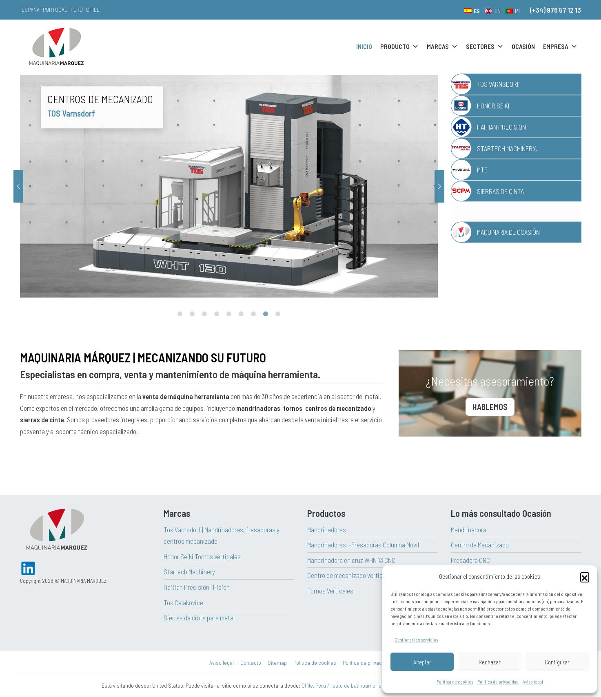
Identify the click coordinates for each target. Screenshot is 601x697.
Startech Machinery (189, 571)
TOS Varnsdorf (498, 84)
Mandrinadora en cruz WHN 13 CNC (351, 560)
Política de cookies (455, 681)
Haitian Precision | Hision (197, 587)
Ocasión (523, 46)
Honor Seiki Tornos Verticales (202, 556)
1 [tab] (180, 314)
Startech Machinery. (507, 148)
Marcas (442, 46)
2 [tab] (192, 314)
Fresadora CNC (470, 560)
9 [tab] (278, 314)
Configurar (557, 662)
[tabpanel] (277, 186)
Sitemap (277, 662)
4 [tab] (217, 314)
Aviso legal (533, 681)
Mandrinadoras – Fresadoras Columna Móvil (363, 544)
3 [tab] (204, 314)
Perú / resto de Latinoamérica (349, 685)
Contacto (250, 662)
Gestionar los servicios (416, 639)
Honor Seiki (493, 105)
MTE (482, 169)
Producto (399, 46)
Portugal (55, 9)
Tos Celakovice (183, 602)
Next (439, 186)
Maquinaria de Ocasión (508, 232)
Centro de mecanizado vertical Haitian (357, 575)
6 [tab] (241, 314)
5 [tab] (229, 314)
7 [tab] (253, 314)
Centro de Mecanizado (480, 544)
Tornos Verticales (330, 591)
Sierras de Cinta (500, 191)
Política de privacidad (498, 681)
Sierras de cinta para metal (199, 617)
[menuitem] (472, 10)
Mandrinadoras (326, 529)
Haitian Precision (501, 127)
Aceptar (422, 662)
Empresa (560, 46)
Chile (93, 9)
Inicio (364, 46)
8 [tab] (266, 314)
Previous (18, 186)
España (31, 9)
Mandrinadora (468, 529)
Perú (77, 9)
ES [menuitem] (477, 10)
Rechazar (490, 662)
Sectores (484, 46)
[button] (585, 577)
